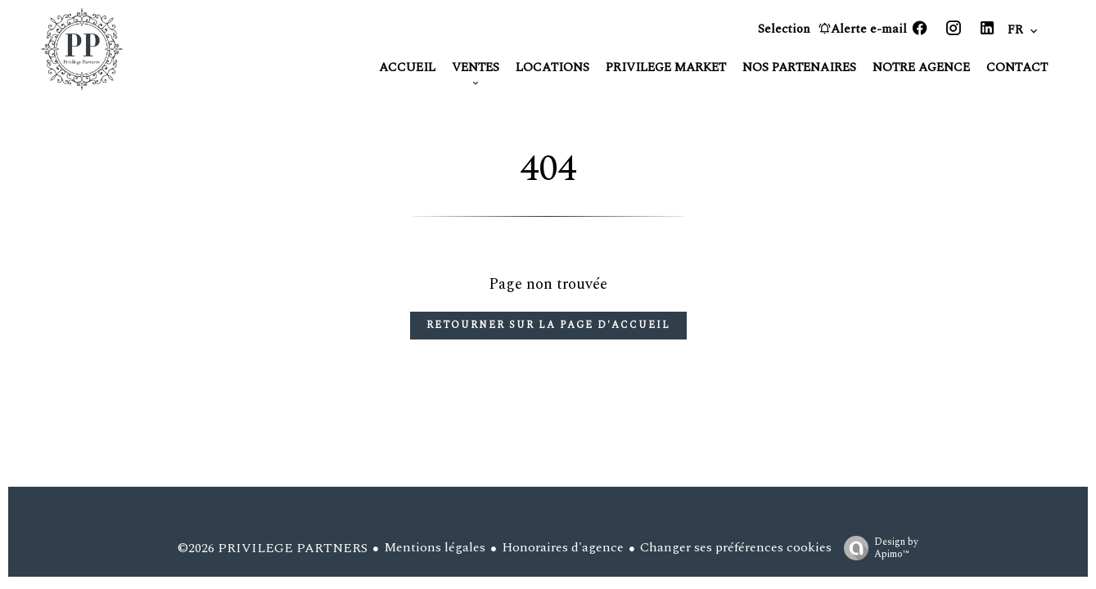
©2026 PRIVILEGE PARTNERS (273, 548)
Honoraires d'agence (563, 547)
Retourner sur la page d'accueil (548, 325)
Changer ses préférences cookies (736, 547)
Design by (877, 547)
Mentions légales (434, 547)
